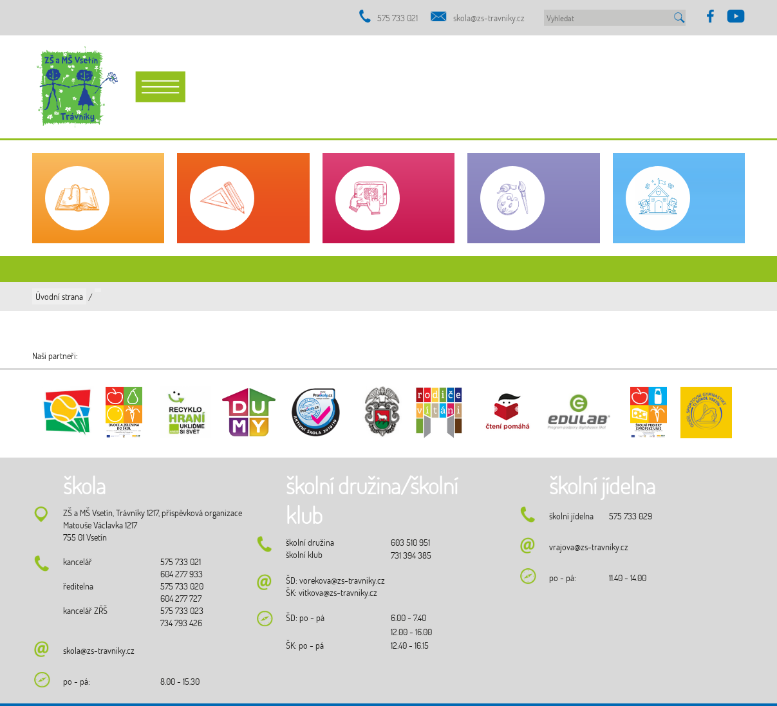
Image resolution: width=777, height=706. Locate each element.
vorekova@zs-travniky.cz (342, 580)
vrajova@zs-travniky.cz (588, 547)
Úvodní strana (59, 296)
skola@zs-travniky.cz (489, 18)
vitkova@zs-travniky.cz (338, 592)
